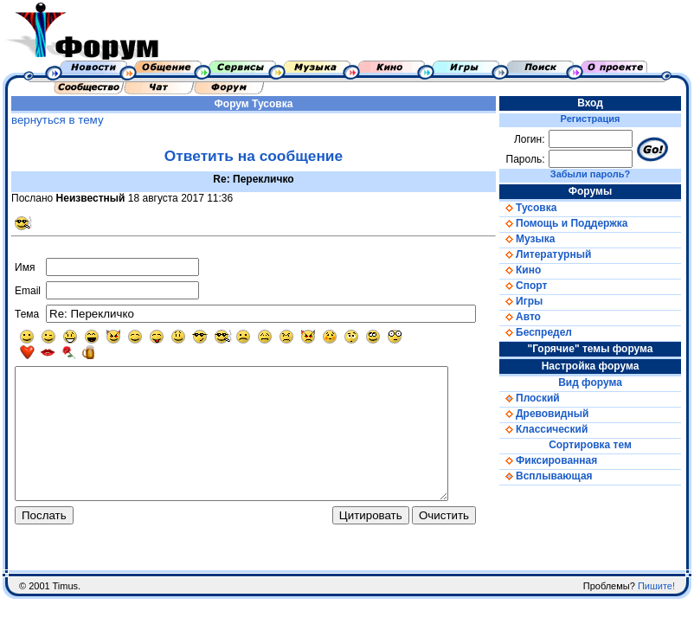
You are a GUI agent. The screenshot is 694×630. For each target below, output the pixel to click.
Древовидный (549, 414)
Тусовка (274, 104)
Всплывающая (552, 476)
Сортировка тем (594, 445)
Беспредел (541, 332)
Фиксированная (554, 460)
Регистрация (594, 118)
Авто (526, 317)
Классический (549, 429)
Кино (526, 270)
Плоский (535, 398)
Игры (527, 301)
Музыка (533, 239)
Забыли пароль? (593, 174)
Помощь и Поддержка (569, 223)
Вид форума (594, 382)
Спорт (529, 286)
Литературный (551, 254)
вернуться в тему (56, 119)
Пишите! (656, 617)
